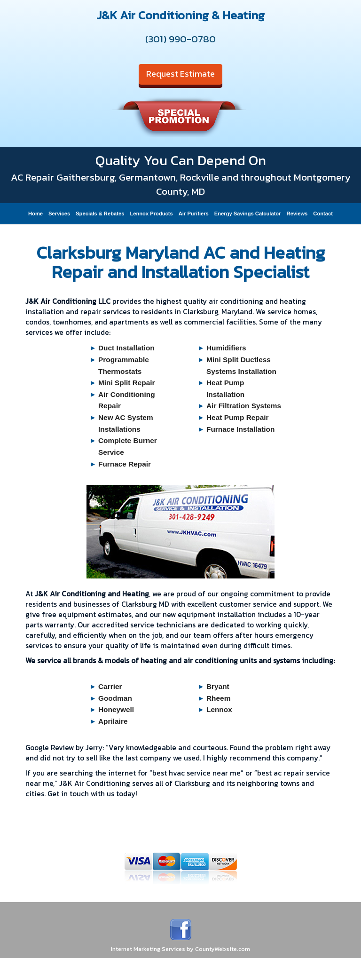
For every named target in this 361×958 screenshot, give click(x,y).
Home (35, 213)
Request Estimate (180, 73)
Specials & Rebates (100, 213)
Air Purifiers (194, 213)
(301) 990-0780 (180, 39)
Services (59, 213)
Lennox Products (151, 213)
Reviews (297, 213)
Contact (323, 213)
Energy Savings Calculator (247, 213)
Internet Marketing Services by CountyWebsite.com (180, 948)
